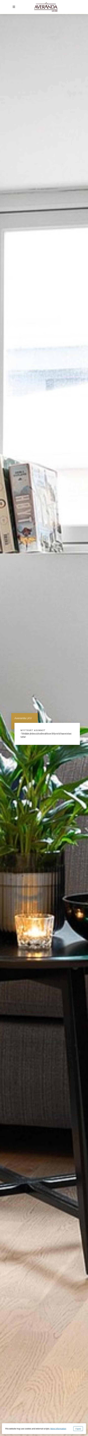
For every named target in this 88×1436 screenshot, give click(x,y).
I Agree (78, 1429)
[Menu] (13, 7)
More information (58, 1428)
